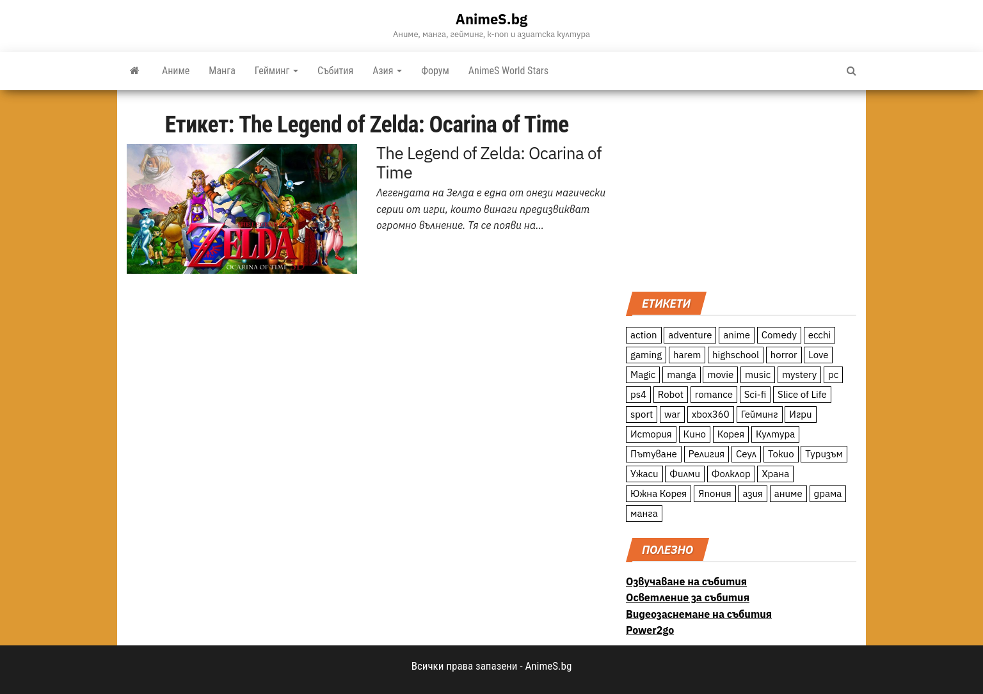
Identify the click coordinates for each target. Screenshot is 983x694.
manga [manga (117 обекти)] (681, 374)
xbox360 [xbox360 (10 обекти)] (711, 414)
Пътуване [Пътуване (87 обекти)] (653, 454)
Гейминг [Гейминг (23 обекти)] (759, 414)
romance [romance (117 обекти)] (714, 394)
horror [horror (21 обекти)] (784, 355)
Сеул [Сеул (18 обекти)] (746, 454)
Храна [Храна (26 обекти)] (775, 474)
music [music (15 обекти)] (758, 374)
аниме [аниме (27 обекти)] (788, 493)
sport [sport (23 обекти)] (641, 414)
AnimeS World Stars (508, 71)
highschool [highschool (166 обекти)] (735, 355)
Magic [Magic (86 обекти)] (642, 374)
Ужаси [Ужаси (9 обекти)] (644, 474)
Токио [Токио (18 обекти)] (781, 454)
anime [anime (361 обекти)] (736, 335)
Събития (335, 71)
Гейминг (276, 71)
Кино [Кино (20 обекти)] (694, 434)
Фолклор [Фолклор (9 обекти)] (731, 474)
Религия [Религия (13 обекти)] (707, 454)
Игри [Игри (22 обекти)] (800, 414)
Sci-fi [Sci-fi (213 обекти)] (755, 394)
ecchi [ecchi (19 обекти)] (819, 335)
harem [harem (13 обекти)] (687, 355)
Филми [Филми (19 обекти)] (684, 474)
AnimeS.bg (491, 19)
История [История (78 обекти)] (651, 434)
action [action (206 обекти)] (643, 335)
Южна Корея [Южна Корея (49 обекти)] (658, 493)
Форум (435, 71)
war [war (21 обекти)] (672, 414)
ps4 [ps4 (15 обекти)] (638, 394)
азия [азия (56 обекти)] (752, 493)
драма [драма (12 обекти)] (828, 493)
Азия (387, 71)
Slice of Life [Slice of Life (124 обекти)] (802, 394)
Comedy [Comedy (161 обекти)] (779, 335)
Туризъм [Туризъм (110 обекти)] (824, 454)
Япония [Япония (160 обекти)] (714, 493)
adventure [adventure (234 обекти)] (690, 335)
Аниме (175, 71)
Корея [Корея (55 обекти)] (731, 434)
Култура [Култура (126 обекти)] (775, 434)
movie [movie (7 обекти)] (720, 374)
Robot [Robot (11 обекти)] (670, 394)
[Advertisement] (741, 189)
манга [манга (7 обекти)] (644, 513)
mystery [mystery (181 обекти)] (799, 374)
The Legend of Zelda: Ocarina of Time (489, 162)
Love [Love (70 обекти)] (818, 355)
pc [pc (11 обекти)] (833, 374)
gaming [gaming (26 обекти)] (646, 355)
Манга (222, 71)
